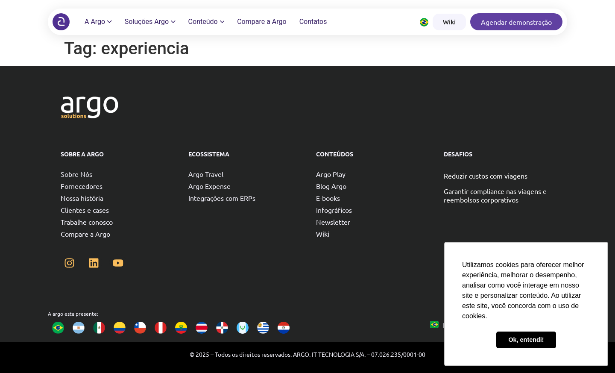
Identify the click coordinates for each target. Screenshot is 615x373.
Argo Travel (205, 174)
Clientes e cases (85, 210)
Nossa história (82, 198)
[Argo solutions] (61, 21)
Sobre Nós (76, 174)
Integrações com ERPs (221, 198)
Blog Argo (331, 186)
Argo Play (331, 174)
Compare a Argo (85, 233)
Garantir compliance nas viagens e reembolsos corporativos (495, 195)
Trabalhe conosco (87, 221)
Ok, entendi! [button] (526, 339)
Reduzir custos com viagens (485, 175)
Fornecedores (81, 186)
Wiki (322, 233)
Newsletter (333, 221)
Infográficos (334, 210)
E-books (328, 198)
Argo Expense (209, 186)
